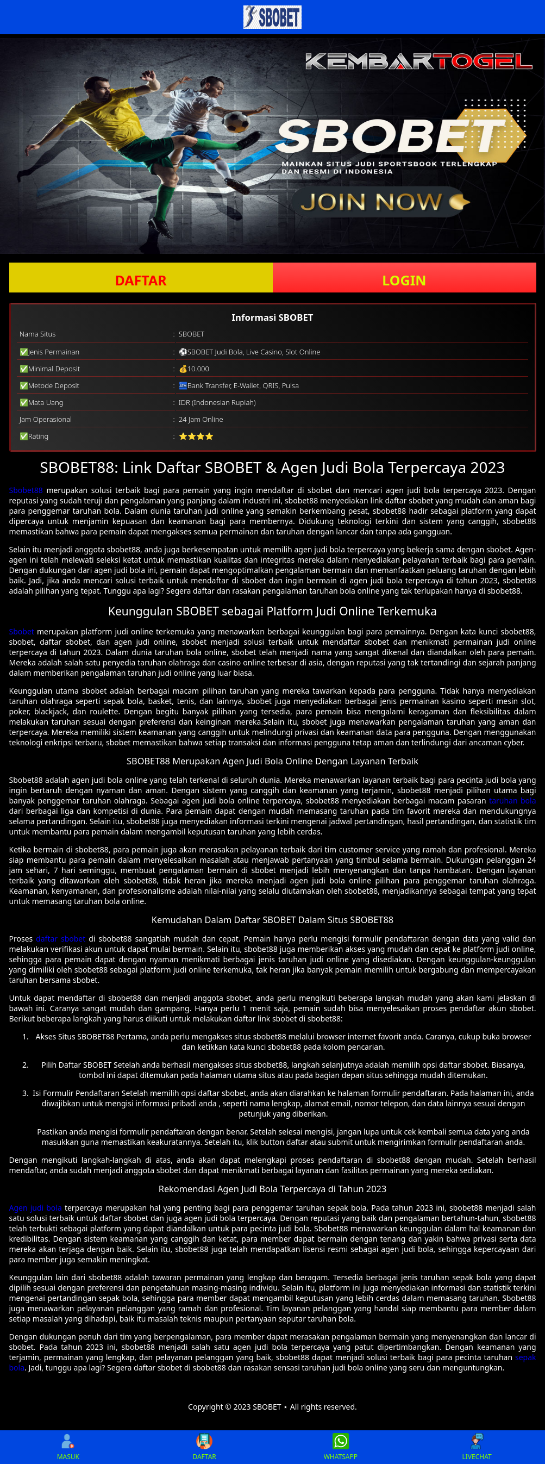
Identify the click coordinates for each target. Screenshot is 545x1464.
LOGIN (404, 280)
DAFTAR (140, 280)
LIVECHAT (477, 1447)
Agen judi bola (35, 1208)
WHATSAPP (341, 1447)
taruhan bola (512, 800)
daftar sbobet (60, 938)
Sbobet (21, 631)
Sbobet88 (26, 490)
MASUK (68, 1447)
